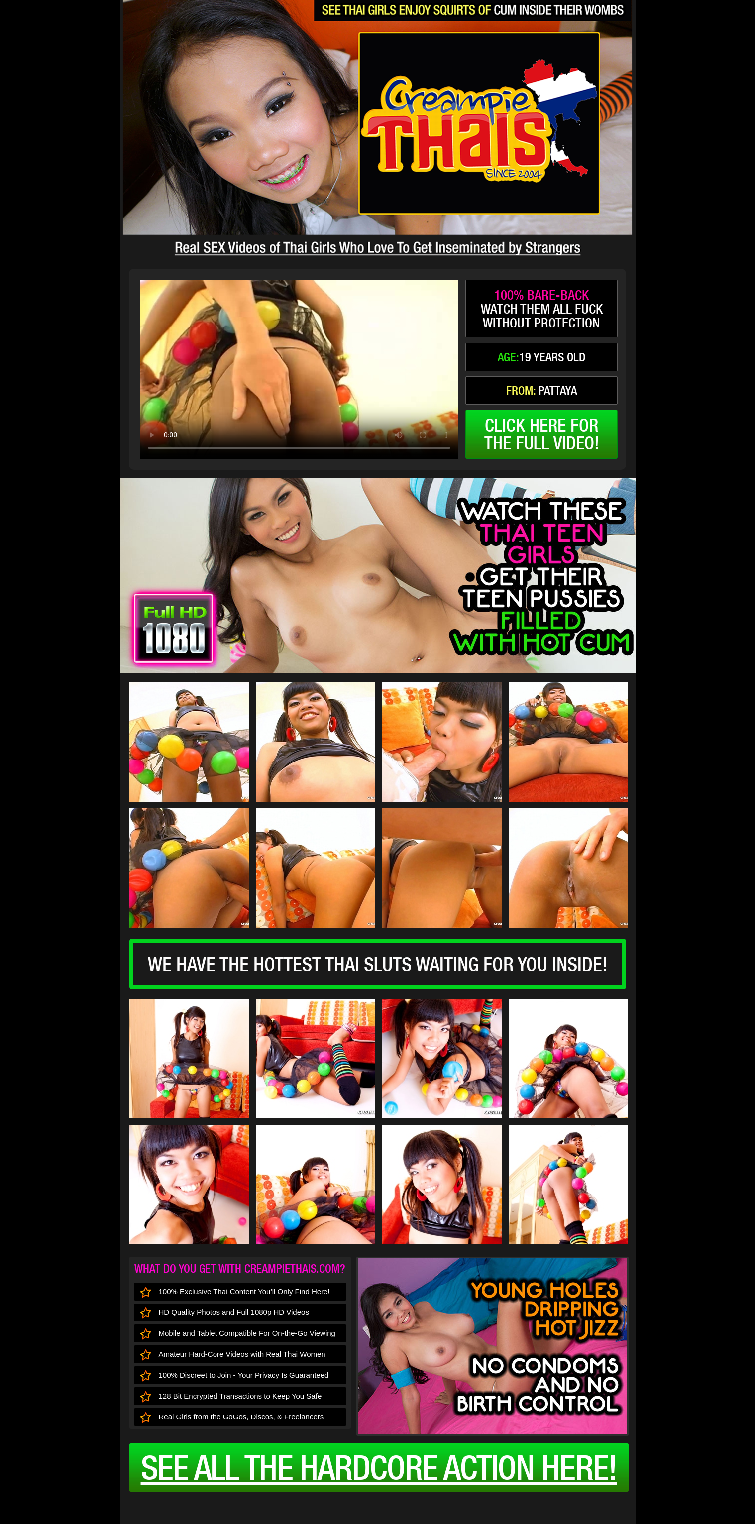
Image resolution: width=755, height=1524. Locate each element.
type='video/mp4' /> (299, 369)
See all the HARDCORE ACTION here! (379, 1467)
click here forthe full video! (541, 434)
